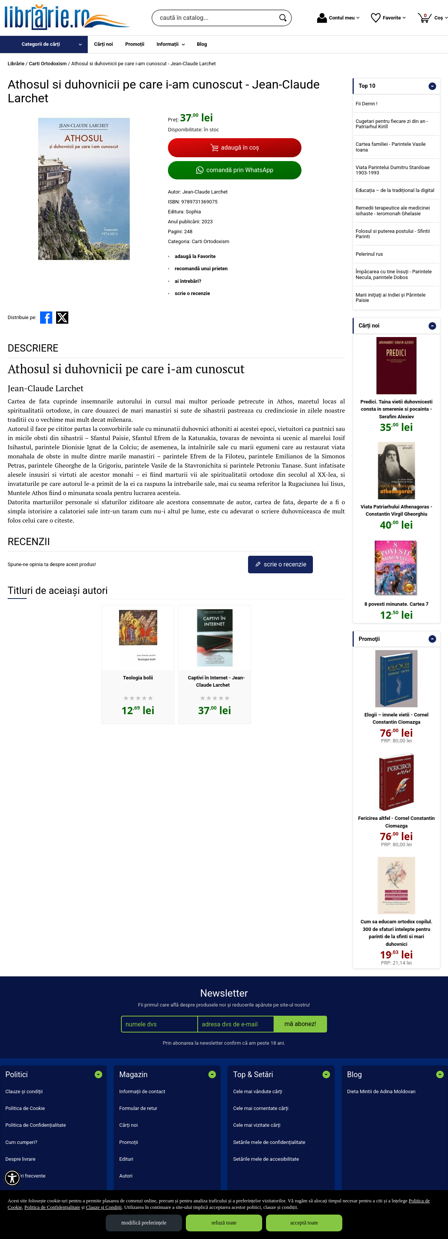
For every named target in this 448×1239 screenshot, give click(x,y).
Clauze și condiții (24, 1091)
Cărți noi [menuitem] (103, 44)
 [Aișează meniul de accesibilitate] (12, 1178)
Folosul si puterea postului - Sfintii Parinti (393, 233)
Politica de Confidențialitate (35, 1125)
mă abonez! (300, 1024)
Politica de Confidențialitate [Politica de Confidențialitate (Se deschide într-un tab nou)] (52, 1207)
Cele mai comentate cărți (260, 1108)
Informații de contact (142, 1091)
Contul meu (338, 18)
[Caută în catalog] (283, 18)
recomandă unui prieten (201, 268)
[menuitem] (44, 44)
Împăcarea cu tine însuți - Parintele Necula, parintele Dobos (394, 274)
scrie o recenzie (192, 293)
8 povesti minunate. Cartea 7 (396, 604)
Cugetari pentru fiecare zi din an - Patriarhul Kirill (392, 123)
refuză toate (224, 1223)
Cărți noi (128, 1125)
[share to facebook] (46, 317)
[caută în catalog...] (213, 18)
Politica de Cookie (25, 1108)
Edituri (126, 1159)
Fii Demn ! (366, 103)
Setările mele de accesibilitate (266, 1159)
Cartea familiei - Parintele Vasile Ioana (391, 146)
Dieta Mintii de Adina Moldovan (381, 1091)
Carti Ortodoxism (210, 241)
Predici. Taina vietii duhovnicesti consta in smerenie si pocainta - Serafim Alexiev (397, 409)
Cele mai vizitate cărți (256, 1125)
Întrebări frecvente (25, 1176)
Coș (432, 17)
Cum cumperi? (21, 1142)
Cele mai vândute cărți (257, 1091)
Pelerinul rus (369, 254)
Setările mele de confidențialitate (269, 1142)
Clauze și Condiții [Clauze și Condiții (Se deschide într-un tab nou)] (104, 1207)
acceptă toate (304, 1223)
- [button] (432, 86)
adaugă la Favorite (195, 256)
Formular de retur (138, 1108)
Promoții (128, 1142)
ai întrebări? (188, 281)
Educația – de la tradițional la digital (395, 190)
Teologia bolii (138, 678)
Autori (126, 1176)
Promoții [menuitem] (134, 44)
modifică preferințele (143, 1223)
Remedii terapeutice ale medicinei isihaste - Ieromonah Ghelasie (393, 210)
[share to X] (62, 317)
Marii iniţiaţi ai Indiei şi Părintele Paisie (390, 297)
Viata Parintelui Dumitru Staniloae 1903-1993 (393, 170)
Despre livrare (20, 1159)
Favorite (388, 18)
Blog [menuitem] (202, 44)
